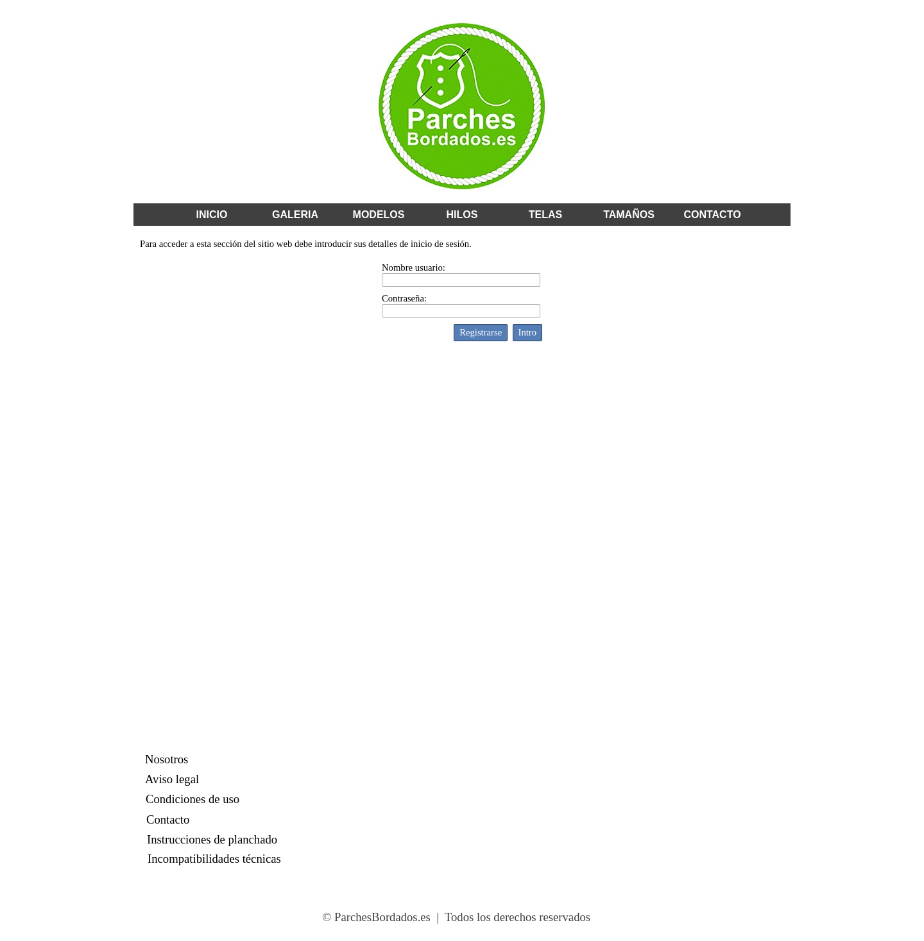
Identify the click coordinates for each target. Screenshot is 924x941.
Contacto (167, 819)
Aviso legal (172, 779)
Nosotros (166, 759)
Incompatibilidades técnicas (214, 858)
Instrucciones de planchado (212, 839)
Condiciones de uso (192, 799)
